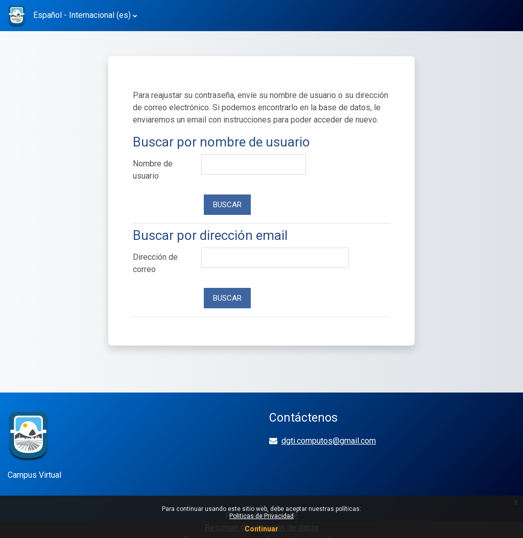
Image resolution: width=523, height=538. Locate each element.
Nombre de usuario (153, 170)
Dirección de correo (155, 263)
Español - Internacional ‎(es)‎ (82, 15)
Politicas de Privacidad (261, 516)
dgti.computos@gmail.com (328, 441)
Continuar (261, 529)
